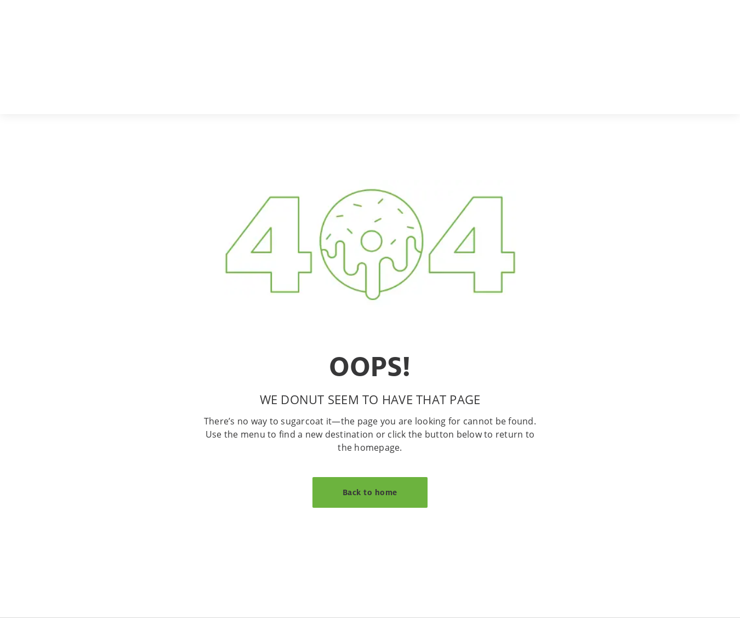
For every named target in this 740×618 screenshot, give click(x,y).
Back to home (370, 492)
